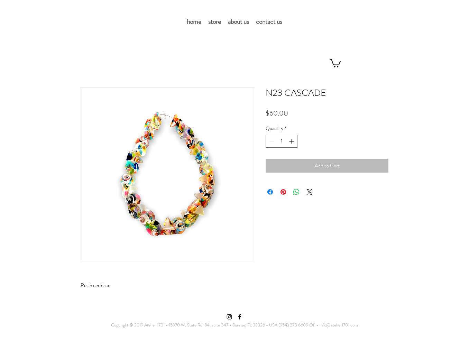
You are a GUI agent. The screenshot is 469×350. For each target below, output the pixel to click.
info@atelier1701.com (339, 325)
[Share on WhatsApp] (296, 192)
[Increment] (292, 141)
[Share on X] (309, 192)
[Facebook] (239, 316)
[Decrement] (271, 141)
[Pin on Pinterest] (283, 192)
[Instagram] (229, 316)
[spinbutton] (281, 141)
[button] (335, 62)
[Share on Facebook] (270, 192)
